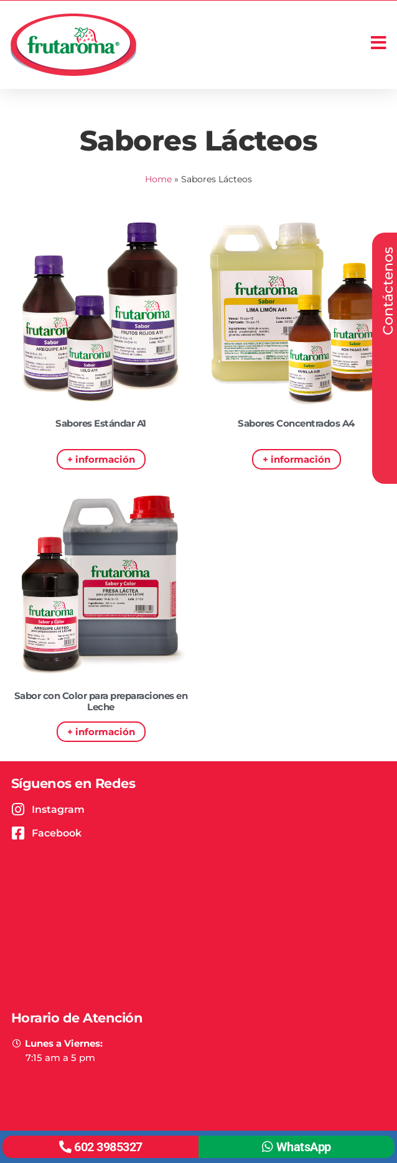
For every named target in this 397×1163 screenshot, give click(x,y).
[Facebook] (18, 833)
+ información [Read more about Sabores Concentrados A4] (296, 459)
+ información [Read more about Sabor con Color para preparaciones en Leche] (101, 732)
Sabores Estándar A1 (100, 423)
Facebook (57, 833)
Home (158, 179)
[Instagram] (18, 809)
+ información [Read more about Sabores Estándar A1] (101, 459)
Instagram (58, 809)
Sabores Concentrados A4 (296, 423)
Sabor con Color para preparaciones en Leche (101, 701)
